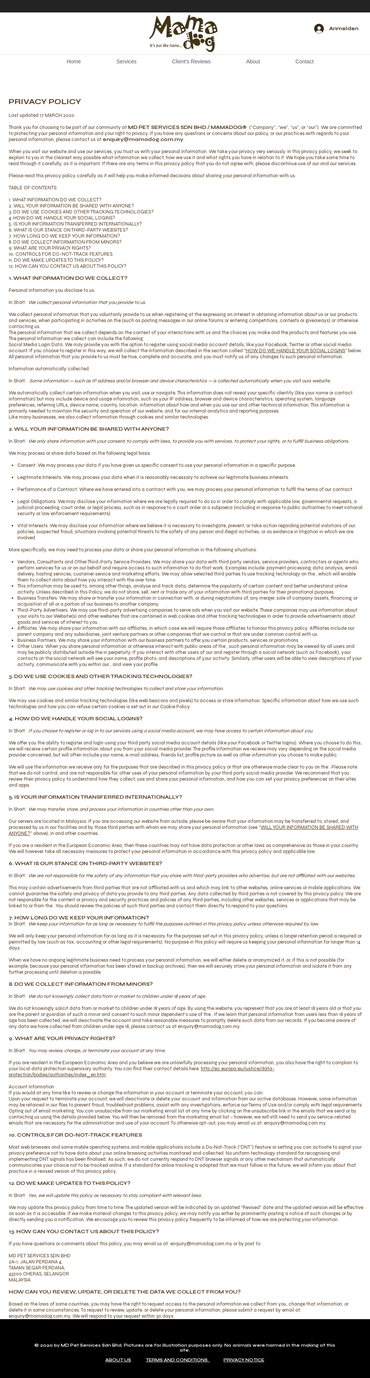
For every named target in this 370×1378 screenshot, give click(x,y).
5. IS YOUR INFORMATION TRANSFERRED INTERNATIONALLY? (75, 224)
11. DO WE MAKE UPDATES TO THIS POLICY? (56, 260)
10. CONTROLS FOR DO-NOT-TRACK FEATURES (61, 254)
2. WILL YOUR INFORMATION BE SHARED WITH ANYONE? (71, 206)
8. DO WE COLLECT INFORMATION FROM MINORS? (65, 242)
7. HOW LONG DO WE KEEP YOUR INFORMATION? (64, 236)
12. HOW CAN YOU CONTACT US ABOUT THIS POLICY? (67, 266)
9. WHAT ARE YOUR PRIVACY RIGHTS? (50, 248)
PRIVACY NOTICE (244, 1360)
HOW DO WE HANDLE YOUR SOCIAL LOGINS (295, 351)
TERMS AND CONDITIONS (178, 1360)
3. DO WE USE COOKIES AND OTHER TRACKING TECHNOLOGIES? (81, 212)
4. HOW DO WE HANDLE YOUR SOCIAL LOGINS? (62, 218)
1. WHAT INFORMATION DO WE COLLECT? (55, 200)
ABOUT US (118, 1360)
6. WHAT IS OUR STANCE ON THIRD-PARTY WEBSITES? (68, 230)
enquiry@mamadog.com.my (143, 140)
